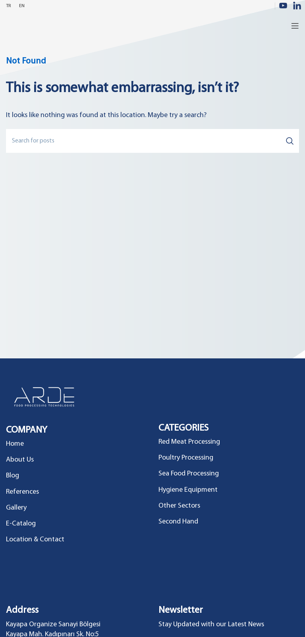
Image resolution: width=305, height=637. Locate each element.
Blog (12, 475)
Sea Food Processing (188, 473)
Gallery (16, 508)
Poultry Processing (185, 458)
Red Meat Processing (189, 442)
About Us (20, 460)
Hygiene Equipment (188, 490)
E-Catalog (21, 523)
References (22, 492)
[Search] (152, 141)
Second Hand (178, 521)
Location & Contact (35, 539)
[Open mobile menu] (295, 26)
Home (15, 444)
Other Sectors (179, 506)
